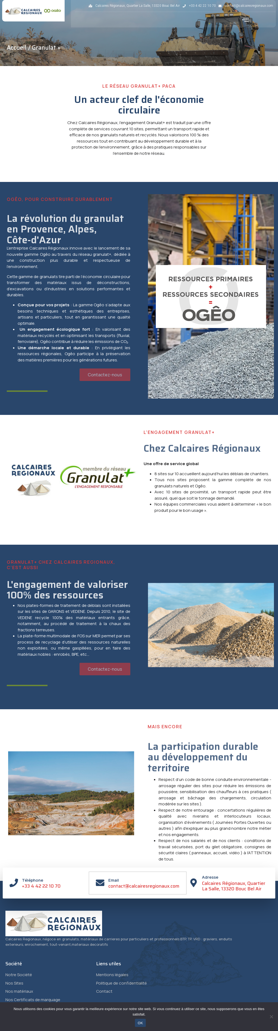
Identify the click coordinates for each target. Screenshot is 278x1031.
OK (140, 1023)
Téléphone (32, 880)
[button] (245, 20)
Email (114, 880)
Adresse (210, 877)
